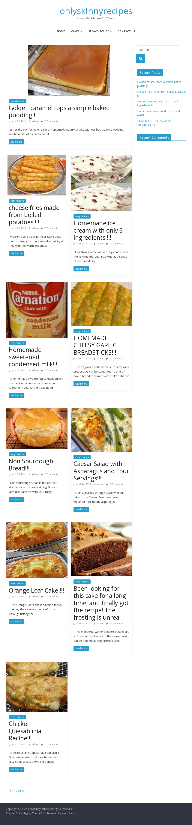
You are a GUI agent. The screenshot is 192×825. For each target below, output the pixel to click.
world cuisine (17, 101)
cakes (75, 31)
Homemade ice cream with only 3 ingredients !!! (98, 230)
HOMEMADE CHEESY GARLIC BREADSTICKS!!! (95, 345)
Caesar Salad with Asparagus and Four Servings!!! (101, 471)
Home (61, 31)
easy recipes (17, 200)
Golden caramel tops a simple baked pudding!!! (59, 111)
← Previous (15, 790)
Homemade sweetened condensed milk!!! (33, 357)
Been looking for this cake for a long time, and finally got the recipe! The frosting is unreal (101, 602)
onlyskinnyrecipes (96, 11)
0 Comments (49, 121)
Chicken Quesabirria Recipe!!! (25, 731)
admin (35, 121)
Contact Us (126, 31)
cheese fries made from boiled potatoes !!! (34, 215)
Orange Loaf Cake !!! (36, 590)
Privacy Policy (98, 31)
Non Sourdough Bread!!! (31, 464)
